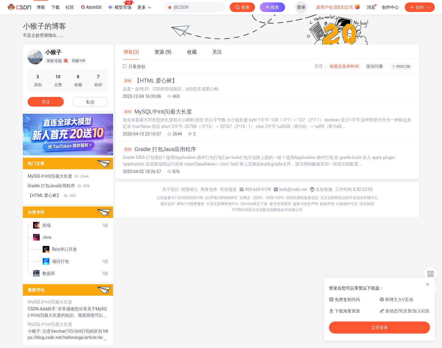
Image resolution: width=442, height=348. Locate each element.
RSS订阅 (401, 66)
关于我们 (170, 189)
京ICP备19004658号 (221, 198)
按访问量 (374, 66)
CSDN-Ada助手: (43, 308)
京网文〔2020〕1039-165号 (261, 198)
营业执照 (367, 204)
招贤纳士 (189, 189)
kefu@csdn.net (293, 189)
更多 (144, 7)
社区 (70, 7)
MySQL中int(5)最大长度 (157, 112)
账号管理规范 (280, 204)
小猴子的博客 (44, 26)
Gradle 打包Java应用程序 (159, 149)
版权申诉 (327, 204)
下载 (55, 7)
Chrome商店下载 (254, 204)
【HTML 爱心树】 (150, 81)
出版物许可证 (347, 204)
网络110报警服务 (190, 204)
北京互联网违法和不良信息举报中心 (349, 198)
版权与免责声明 (305, 204)
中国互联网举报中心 (222, 204)
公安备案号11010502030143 (180, 198)
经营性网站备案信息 (302, 198)
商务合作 (209, 189)
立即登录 (379, 327)
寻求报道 (228, 189)
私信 (90, 102)
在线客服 (324, 189)
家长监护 (168, 204)
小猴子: (35, 331)
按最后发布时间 (344, 66)
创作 (420, 7)
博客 (41, 7)
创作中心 (390, 7)
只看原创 (134, 66)
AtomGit (90, 7)
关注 (45, 101)
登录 (301, 7)
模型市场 (120, 5)
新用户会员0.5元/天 (338, 7)
